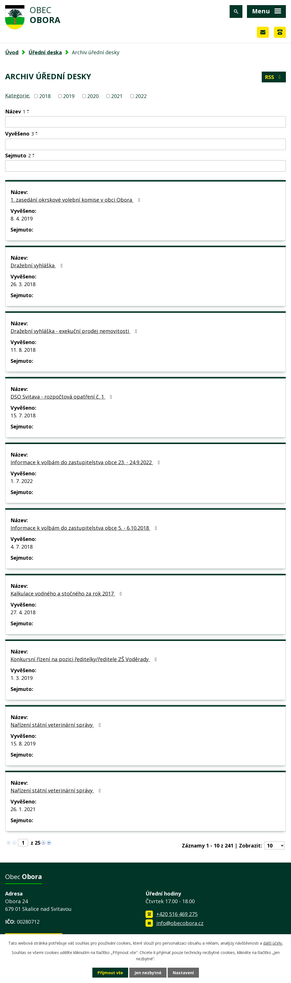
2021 (116, 96)
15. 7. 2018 (23, 415)
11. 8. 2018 (23, 349)
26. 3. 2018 (23, 284)
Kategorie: (17, 95)
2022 (141, 96)
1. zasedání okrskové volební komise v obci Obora (77, 199)
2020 (93, 96)
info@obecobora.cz (179, 923)
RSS (274, 77)
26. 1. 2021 (23, 809)
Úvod (11, 52)
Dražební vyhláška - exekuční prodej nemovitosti (75, 331)
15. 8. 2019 (23, 743)
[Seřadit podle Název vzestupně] (28, 110)
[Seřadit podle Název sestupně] (28, 112)
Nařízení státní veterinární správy (57, 724)
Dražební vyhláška (38, 265)
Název (15, 111)
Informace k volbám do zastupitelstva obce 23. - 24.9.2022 (86, 462)
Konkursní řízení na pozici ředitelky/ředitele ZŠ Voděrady (85, 659)
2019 (68, 96)
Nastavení (183, 972)
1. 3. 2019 (22, 677)
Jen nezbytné (147, 972)
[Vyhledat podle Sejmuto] (145, 166)
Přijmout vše (110, 972)
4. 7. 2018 (22, 546)
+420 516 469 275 (177, 914)
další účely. (273, 943)
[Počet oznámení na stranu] (274, 845)
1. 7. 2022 (22, 481)
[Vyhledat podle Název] (145, 122)
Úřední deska (45, 52)
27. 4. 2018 (23, 612)
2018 (45, 96)
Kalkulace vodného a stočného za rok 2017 (67, 593)
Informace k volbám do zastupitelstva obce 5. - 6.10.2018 (85, 527)
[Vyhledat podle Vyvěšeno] (145, 144)
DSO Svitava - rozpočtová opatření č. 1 (63, 396)
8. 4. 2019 (22, 218)
